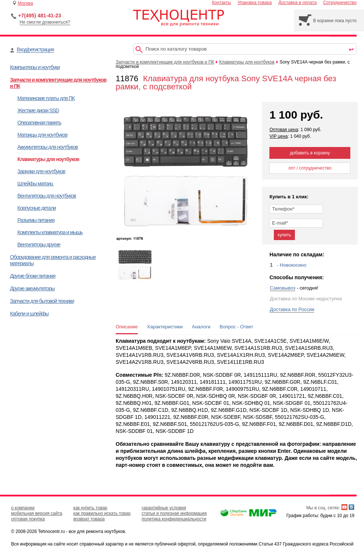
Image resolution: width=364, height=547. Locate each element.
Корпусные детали (36, 208)
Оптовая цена (283, 129)
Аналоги (201, 326)
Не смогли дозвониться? (45, 22)
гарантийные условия (164, 508)
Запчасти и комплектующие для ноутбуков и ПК (165, 62)
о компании (23, 508)
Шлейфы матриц (35, 184)
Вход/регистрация (35, 49)
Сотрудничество (340, 2)
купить (284, 234)
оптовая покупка (28, 519)
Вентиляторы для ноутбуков (46, 196)
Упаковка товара (255, 2)
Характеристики (165, 326)
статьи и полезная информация (174, 513)
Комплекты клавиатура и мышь (50, 232)
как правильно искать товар (101, 513)
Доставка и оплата (297, 2)
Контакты (221, 2)
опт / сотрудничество (309, 168)
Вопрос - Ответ (236, 326)
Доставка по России (292, 309)
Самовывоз (282, 288)
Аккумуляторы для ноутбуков (47, 147)
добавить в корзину (310, 152)
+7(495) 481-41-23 (39, 15)
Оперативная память (39, 123)
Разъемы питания (35, 220)
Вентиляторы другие (38, 244)
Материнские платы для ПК (46, 98)
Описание (127, 326)
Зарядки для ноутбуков (41, 171)
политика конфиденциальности (174, 519)
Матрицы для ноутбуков (42, 135)
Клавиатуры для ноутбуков (48, 159)
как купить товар (90, 508)
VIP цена (278, 136)
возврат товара (89, 519)
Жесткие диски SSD (38, 110)
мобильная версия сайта (36, 513)
